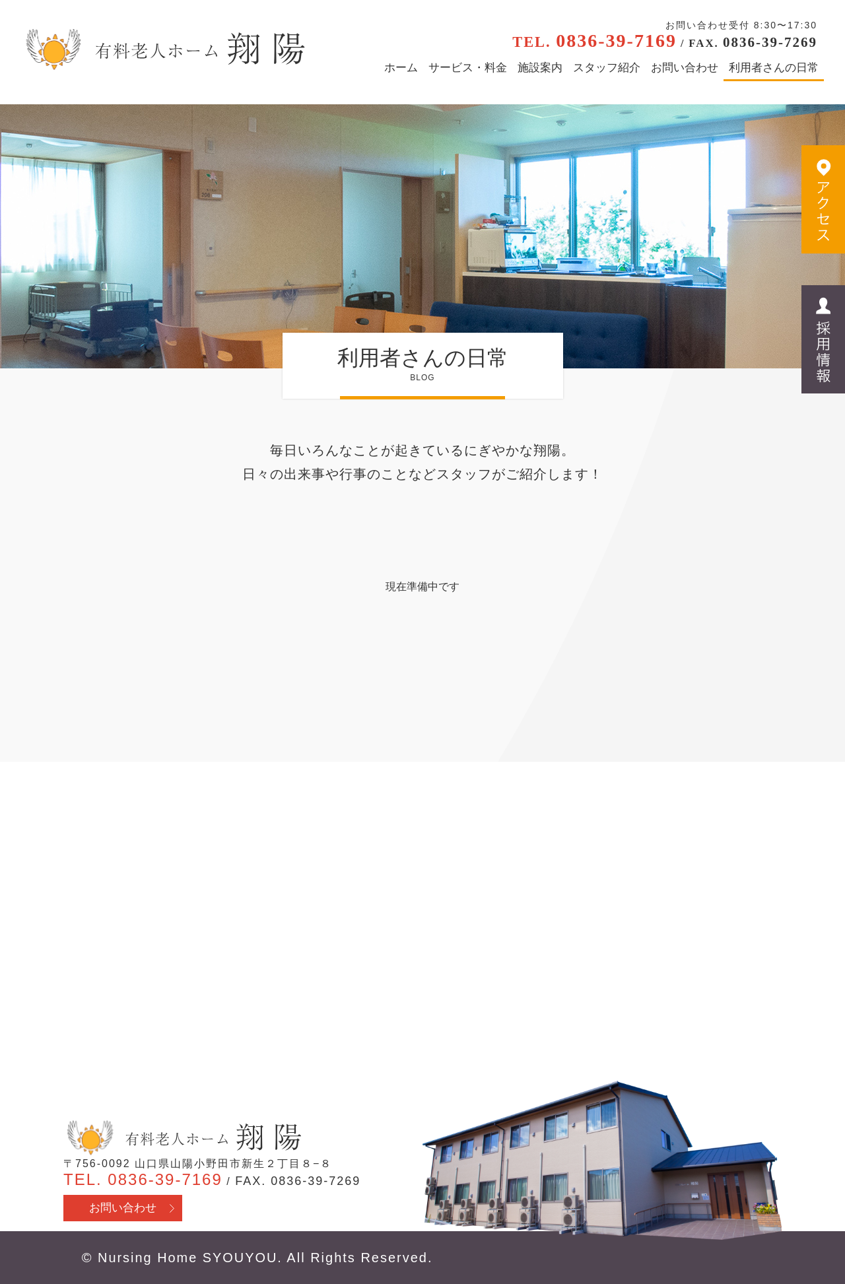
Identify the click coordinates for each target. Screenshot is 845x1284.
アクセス (823, 200)
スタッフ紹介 (606, 67)
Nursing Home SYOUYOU (188, 1257)
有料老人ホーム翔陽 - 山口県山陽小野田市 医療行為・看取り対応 (163, 49)
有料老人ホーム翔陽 (182, 1138)
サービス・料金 (467, 67)
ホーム (401, 67)
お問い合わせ (684, 67)
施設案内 (540, 67)
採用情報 (823, 340)
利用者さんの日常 (774, 67)
